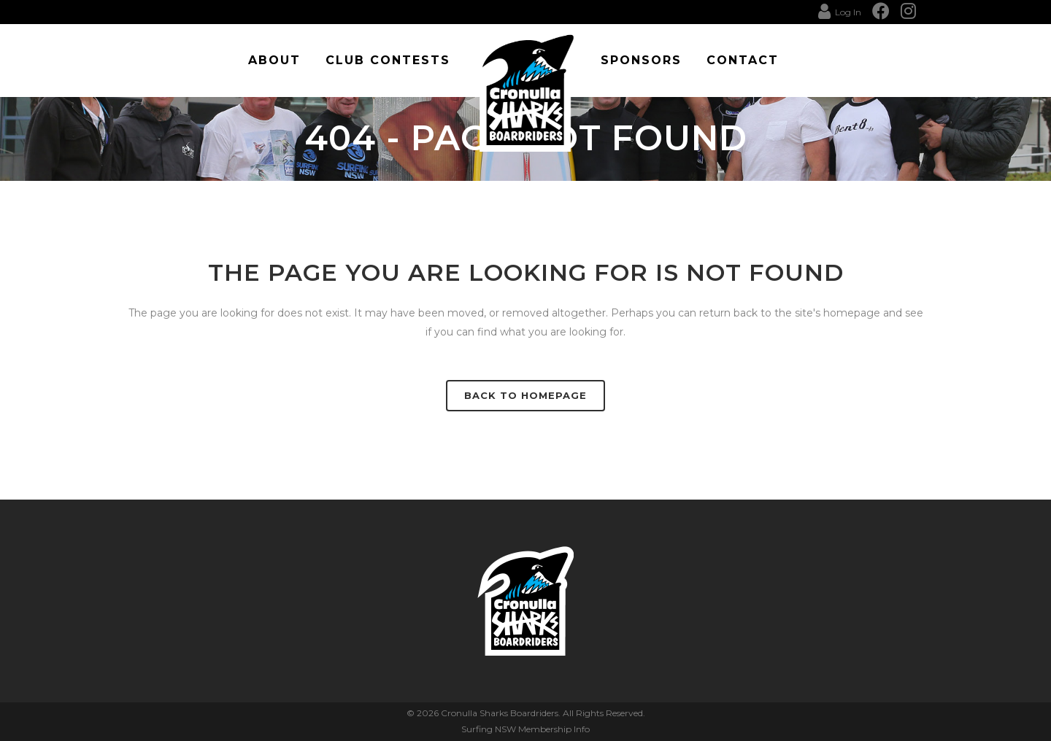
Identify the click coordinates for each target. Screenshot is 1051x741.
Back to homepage (525, 395)
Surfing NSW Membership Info (525, 728)
